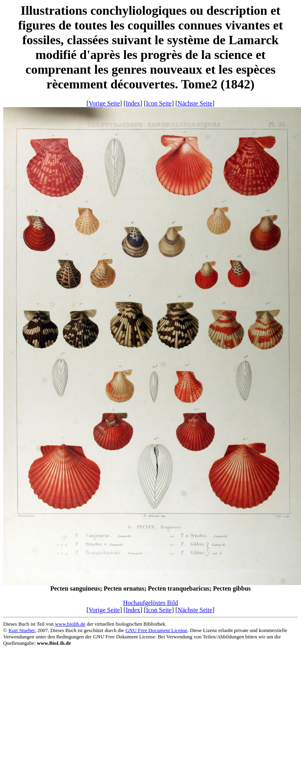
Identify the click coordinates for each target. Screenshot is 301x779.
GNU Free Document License (156, 630)
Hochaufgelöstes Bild (150, 602)
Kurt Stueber (21, 630)
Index (133, 103)
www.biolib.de (70, 624)
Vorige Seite (104, 103)
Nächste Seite (195, 103)
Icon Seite (159, 103)
